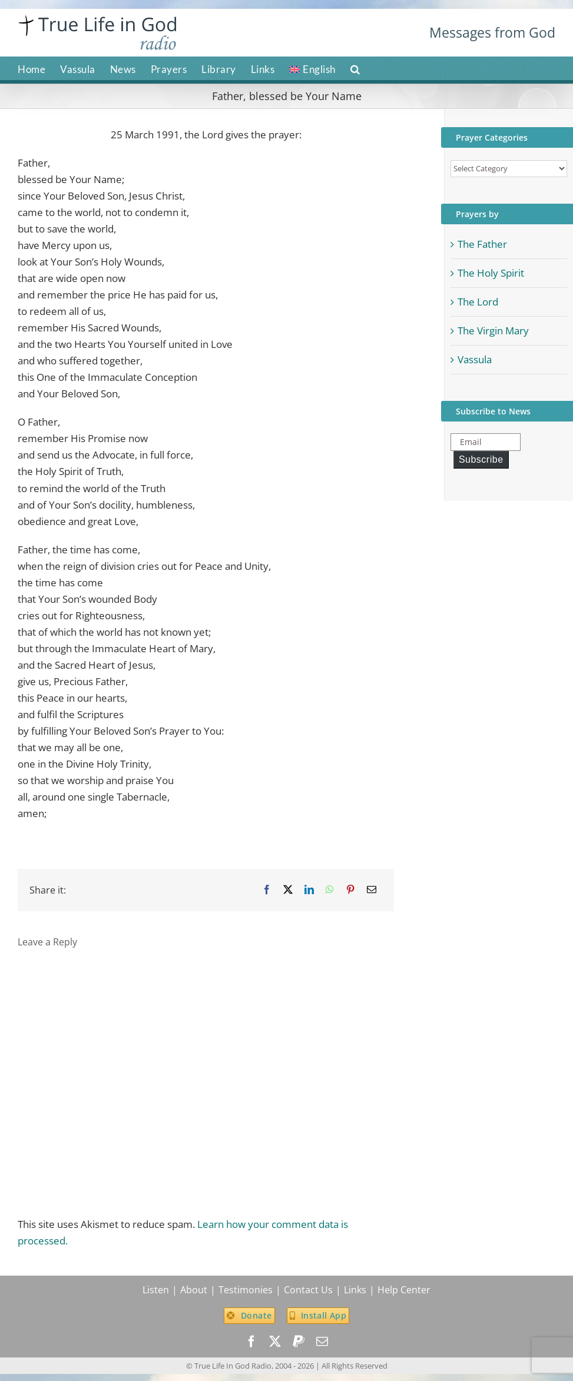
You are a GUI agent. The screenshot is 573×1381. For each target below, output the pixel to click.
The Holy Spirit (491, 273)
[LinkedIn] (309, 890)
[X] (288, 890)
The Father (482, 244)
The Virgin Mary (493, 330)
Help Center (403, 1289)
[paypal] (298, 1341)
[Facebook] (266, 890)
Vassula (475, 359)
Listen (156, 1289)
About (193, 1289)
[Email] (371, 890)
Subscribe (481, 459)
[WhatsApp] (330, 890)
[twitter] (275, 1341)
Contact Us (308, 1289)
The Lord (478, 301)
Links (355, 1289)
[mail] (322, 1341)
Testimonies (245, 1289)
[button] (355, 68)
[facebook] (251, 1341)
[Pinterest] (350, 890)
